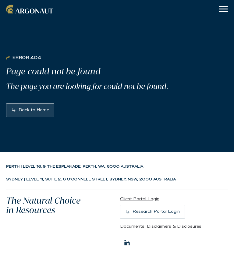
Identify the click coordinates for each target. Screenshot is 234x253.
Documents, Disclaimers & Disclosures (160, 226)
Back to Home (34, 109)
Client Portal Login (139, 198)
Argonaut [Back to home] (30, 9)
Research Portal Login (156, 211)
